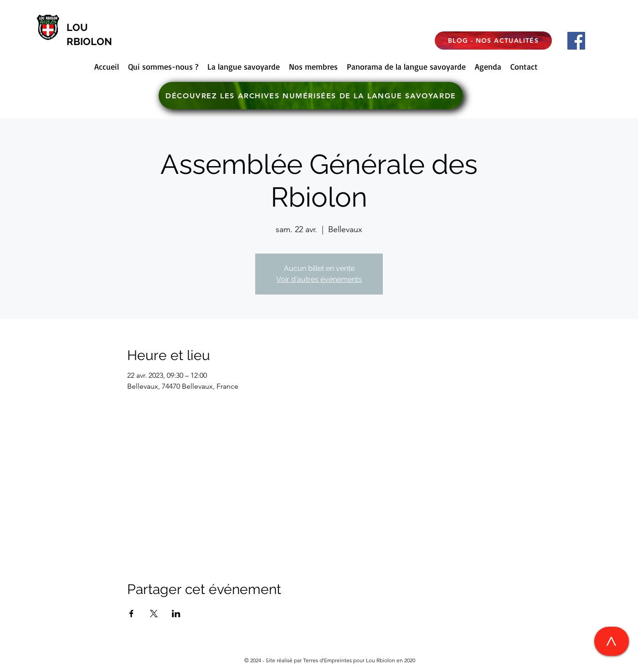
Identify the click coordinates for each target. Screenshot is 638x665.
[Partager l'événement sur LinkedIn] (176, 613)
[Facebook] (576, 41)
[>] (611, 641)
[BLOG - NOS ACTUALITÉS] (493, 40)
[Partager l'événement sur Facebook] (131, 613)
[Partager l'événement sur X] (153, 613)
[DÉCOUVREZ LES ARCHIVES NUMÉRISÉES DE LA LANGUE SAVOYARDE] (311, 95)
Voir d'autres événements (319, 279)
